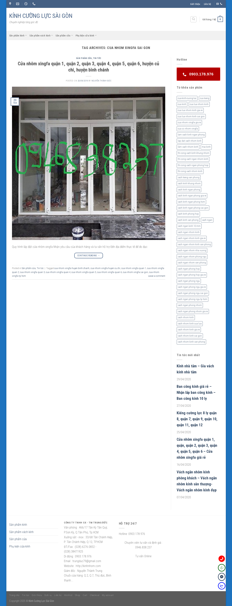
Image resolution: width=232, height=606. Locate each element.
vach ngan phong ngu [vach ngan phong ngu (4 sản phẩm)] (189, 281)
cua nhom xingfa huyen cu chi (105, 268)
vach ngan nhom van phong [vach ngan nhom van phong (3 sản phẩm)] (192, 262)
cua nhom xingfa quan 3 (32, 272)
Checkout (95, 595)
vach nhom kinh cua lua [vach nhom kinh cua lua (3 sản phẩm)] (190, 323)
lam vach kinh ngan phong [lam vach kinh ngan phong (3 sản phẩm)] (191, 134)
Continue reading (88, 255)
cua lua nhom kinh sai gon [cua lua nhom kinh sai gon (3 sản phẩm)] (191, 116)
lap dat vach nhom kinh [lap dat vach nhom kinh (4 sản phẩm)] (189, 140)
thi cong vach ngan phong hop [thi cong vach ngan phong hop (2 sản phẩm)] (193, 165)
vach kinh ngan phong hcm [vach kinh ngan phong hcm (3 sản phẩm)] (191, 201)
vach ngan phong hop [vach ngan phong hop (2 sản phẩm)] (189, 268)
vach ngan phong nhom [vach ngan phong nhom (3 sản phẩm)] (190, 305)
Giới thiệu (195, 4)
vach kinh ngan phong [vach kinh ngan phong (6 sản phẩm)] (189, 189)
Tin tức (97, 58)
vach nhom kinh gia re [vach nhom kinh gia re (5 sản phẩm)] (189, 329)
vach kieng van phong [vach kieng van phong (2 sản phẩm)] (188, 177)
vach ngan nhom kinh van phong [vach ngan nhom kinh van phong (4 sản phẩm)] (194, 244)
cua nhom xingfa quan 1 (133, 268)
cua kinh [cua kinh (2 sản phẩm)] (182, 104)
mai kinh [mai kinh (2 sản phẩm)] (206, 146)
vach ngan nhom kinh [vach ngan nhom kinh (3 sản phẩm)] (189, 232)
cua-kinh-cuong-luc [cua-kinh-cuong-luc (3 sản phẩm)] (187, 98)
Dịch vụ (48, 595)
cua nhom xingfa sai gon (135, 272)
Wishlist (68, 595)
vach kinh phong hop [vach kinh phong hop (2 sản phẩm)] (188, 213)
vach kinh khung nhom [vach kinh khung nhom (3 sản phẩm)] (189, 183)
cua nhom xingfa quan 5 (83, 272)
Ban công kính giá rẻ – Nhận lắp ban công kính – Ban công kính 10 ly (196, 392)
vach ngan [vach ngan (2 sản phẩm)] (207, 220)
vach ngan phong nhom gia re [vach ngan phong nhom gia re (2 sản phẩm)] (193, 311)
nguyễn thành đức (101, 81)
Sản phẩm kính (18, 35)
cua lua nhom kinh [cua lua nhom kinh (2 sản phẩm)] (199, 104)
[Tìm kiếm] (193, 19)
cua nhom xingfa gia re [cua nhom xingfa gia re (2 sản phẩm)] (189, 122)
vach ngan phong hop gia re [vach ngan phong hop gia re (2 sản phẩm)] (192, 274)
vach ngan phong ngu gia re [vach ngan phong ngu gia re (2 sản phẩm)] (192, 287)
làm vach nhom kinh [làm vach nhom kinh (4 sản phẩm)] (188, 146)
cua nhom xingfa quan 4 (58, 272)
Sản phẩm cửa (64, 35)
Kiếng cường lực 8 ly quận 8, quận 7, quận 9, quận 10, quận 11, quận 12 (197, 419)
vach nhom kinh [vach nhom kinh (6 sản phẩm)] (186, 317)
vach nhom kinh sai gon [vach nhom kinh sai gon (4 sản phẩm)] (190, 335)
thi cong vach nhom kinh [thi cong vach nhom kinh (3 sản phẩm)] (190, 171)
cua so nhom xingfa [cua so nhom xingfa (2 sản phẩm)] (188, 128)
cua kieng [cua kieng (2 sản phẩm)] (204, 98)
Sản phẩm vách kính (41, 35)
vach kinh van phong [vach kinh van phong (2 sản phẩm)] (188, 220)
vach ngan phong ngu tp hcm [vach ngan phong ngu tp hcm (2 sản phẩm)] (192, 299)
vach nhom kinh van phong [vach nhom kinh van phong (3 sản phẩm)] (191, 341)
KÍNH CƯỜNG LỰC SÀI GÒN (40, 16)
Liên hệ (207, 4)
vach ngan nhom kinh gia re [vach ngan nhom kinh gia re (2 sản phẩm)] (192, 238)
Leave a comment (156, 275)
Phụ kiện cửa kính (86, 35)
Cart (85, 595)
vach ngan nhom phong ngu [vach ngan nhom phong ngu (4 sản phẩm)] (192, 256)
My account (108, 595)
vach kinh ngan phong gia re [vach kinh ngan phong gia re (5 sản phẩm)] (192, 195)
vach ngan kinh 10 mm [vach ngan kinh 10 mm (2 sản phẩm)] (189, 226)
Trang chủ (14, 595)
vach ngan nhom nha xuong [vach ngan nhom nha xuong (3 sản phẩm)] (192, 250)
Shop (77, 595)
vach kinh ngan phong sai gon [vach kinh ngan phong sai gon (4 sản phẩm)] (193, 207)
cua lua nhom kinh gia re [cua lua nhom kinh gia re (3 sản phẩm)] (190, 110)
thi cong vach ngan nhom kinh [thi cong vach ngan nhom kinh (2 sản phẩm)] (193, 159)
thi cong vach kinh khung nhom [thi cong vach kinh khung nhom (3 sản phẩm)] (193, 153)
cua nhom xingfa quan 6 (109, 272)
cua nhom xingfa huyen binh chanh (71, 268)
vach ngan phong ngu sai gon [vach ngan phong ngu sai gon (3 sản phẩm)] (193, 293)
